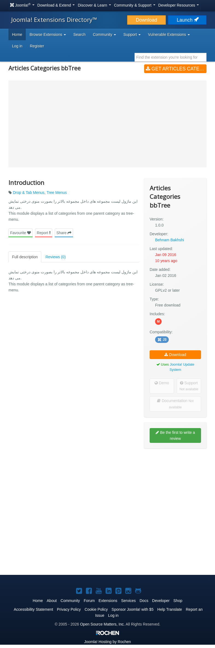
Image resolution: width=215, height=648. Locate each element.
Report (44, 233)
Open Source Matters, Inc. (102, 624)
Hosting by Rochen (107, 642)
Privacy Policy (69, 609)
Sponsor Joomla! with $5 (132, 609)
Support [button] (132, 34)
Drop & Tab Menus (29, 192)
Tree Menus (57, 192)
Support (188, 386)
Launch (187, 20)
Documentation (175, 403)
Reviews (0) (55, 257)
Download (146, 20)
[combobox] (171, 57)
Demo (162, 383)
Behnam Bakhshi (169, 240)
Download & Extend (56, 5)
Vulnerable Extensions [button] (169, 34)
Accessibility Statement (33, 609)
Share (63, 233)
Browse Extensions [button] (48, 34)
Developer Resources (178, 5)
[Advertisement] (175, 488)
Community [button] (104, 34)
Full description (25, 257)
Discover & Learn (94, 5)
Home (17, 34)
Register (37, 46)
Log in (17, 46)
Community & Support (134, 5)
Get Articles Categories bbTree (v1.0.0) (176, 68)
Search (79, 34)
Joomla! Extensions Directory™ (54, 19)
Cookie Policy (96, 609)
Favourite (20, 233)
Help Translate (169, 609)
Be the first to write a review (175, 435)
